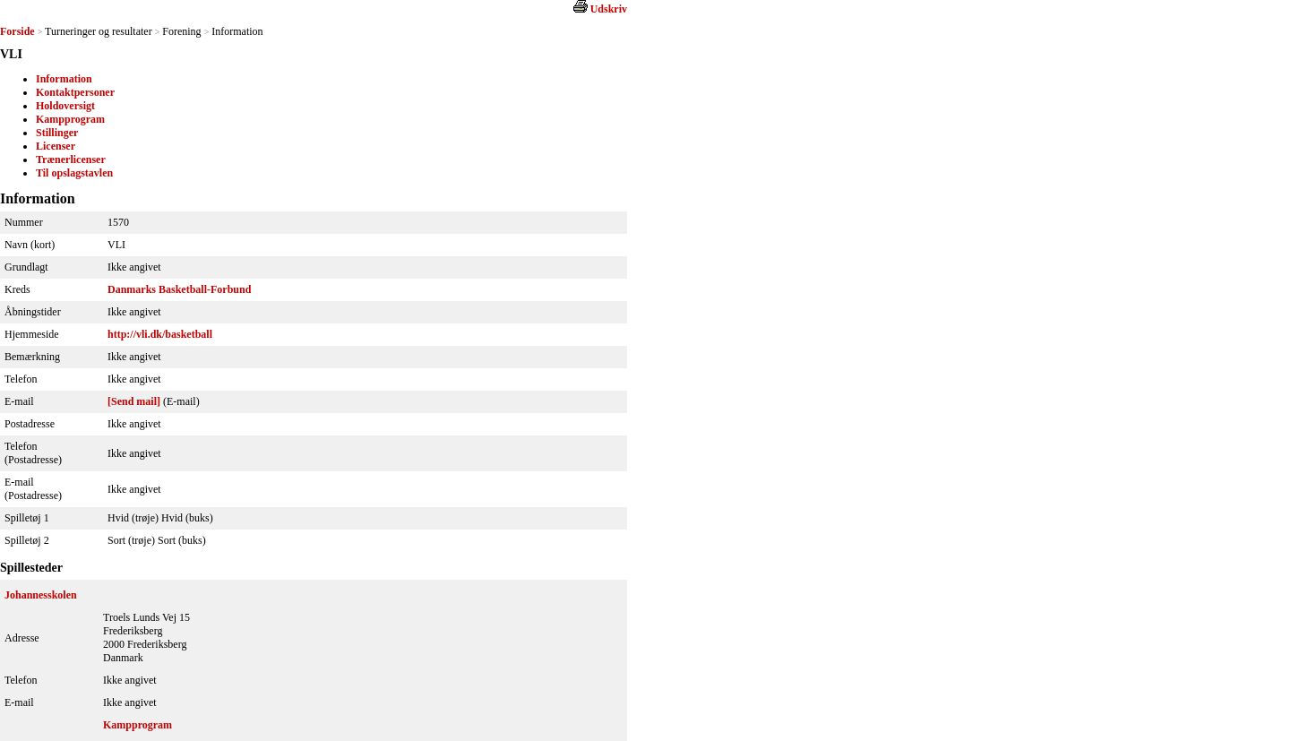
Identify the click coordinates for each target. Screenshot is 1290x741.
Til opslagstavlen (74, 173)
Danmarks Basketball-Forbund (179, 289)
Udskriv (608, 9)
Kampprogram (70, 119)
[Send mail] (134, 401)
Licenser (55, 146)
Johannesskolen (40, 595)
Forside (17, 31)
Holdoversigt (65, 105)
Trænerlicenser (71, 159)
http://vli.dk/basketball (160, 334)
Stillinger (57, 132)
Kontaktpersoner (75, 92)
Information (64, 79)
